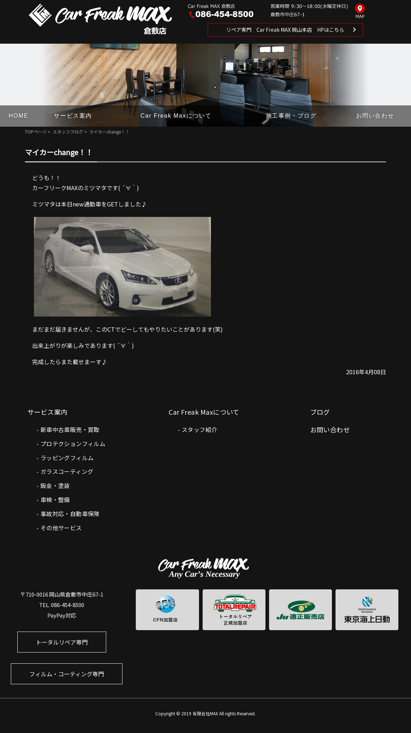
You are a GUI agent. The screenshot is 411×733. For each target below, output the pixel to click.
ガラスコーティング (67, 471)
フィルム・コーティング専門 (66, 673)
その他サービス (61, 527)
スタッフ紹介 (199, 429)
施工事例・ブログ (291, 116)
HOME (18, 116)
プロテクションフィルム (72, 443)
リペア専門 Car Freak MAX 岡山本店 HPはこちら (285, 29)
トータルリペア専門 (62, 642)
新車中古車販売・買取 (70, 429)
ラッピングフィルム (67, 457)
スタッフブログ (68, 131)
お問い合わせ (375, 116)
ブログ (320, 411)
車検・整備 (55, 499)
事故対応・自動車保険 (70, 513)
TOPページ (36, 131)
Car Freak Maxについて (176, 116)
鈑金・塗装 (55, 485)
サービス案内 (73, 116)
